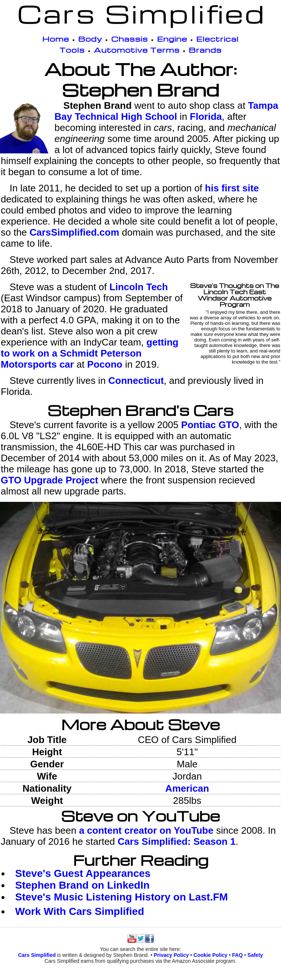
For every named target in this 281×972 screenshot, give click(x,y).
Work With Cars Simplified (79, 911)
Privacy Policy (171, 955)
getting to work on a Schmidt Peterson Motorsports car (89, 353)
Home (55, 39)
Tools (72, 50)
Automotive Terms (137, 50)
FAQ (237, 955)
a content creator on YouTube (146, 830)
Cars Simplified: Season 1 (177, 841)
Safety (255, 955)
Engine (172, 39)
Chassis (129, 39)
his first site (232, 188)
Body (90, 39)
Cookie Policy (210, 955)
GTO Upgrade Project (49, 480)
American (187, 788)
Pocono (104, 364)
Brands (205, 50)
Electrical (217, 39)
